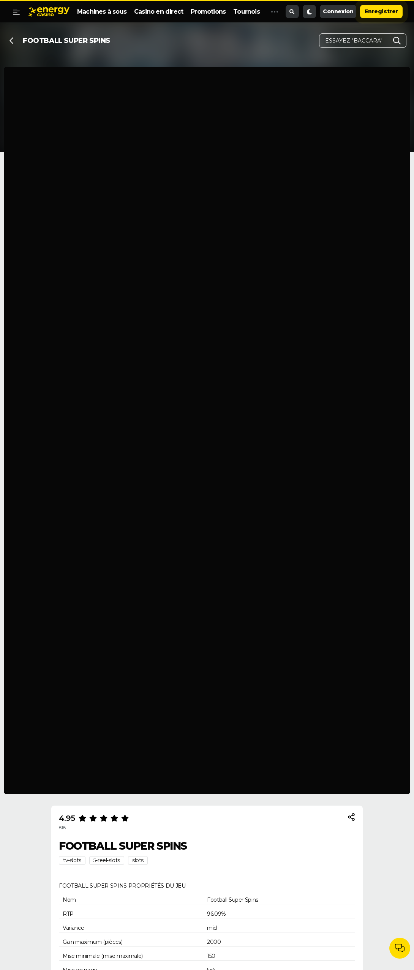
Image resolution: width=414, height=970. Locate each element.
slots (138, 860)
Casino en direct (158, 11)
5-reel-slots (106, 860)
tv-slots (72, 860)
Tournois (246, 11)
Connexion (338, 11)
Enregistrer (381, 11)
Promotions (208, 11)
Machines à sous (101, 11)
